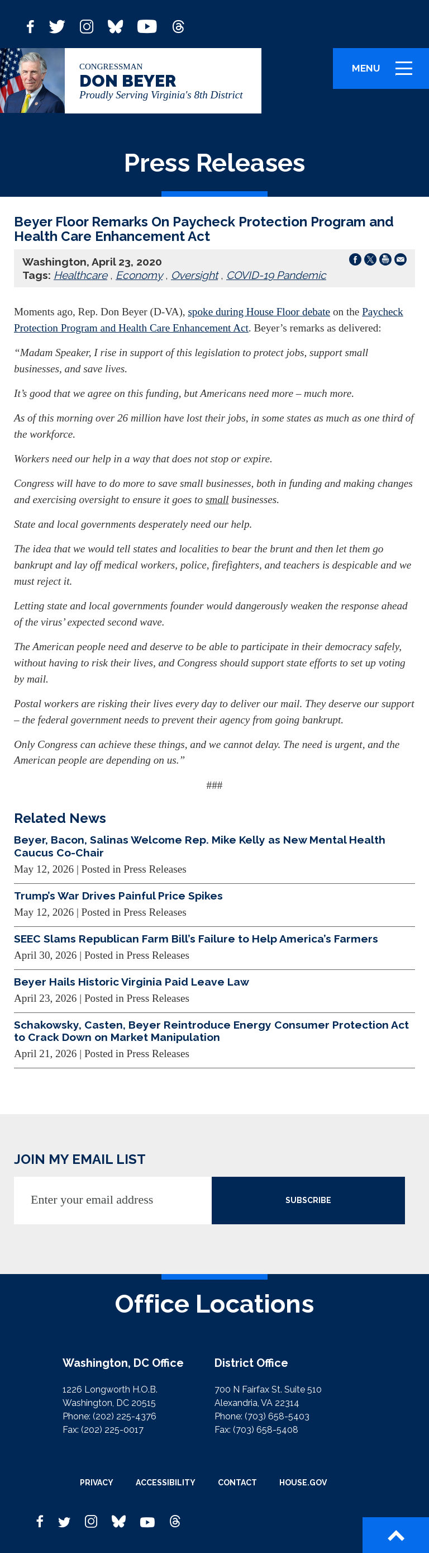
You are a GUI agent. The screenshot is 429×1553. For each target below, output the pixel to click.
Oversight (194, 275)
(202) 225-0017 (112, 1429)
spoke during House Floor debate (259, 312)
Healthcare (80, 275)
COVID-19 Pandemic (276, 275)
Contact (237, 1482)
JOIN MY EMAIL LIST (80, 1159)
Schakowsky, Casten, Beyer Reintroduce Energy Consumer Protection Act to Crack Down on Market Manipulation (211, 1031)
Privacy (96, 1482)
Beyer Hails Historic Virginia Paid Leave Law (131, 982)
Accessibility (166, 1482)
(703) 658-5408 (265, 1429)
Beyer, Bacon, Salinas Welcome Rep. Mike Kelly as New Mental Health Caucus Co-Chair (199, 846)
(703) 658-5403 (277, 1416)
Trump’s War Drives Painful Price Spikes (118, 895)
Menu (386, 72)
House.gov (303, 1482)
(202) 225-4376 (124, 1416)
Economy (139, 275)
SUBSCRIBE (308, 1200)
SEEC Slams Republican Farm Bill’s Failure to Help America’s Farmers (196, 938)
